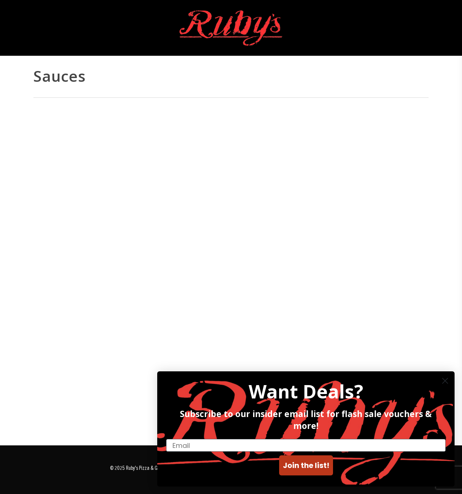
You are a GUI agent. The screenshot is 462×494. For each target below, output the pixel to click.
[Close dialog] (445, 380)
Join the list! (306, 465)
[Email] (306, 445)
